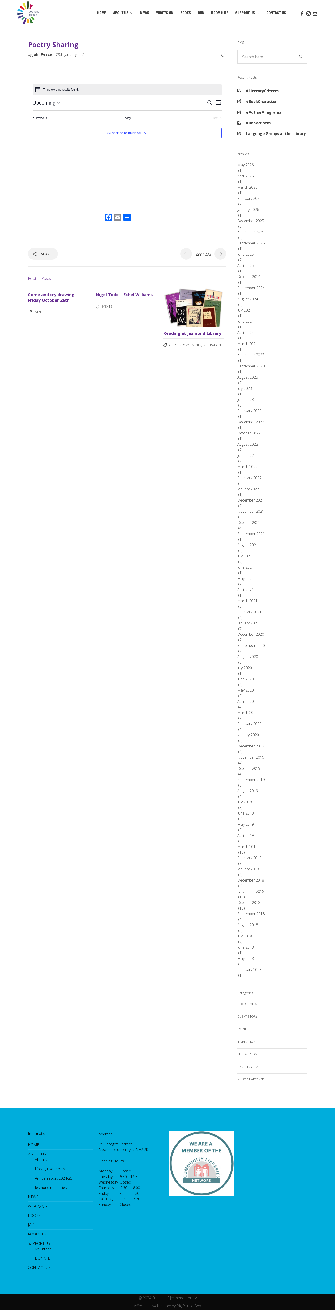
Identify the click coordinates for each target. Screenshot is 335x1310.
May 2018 (245, 958)
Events (39, 312)
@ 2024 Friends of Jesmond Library (167, 1297)
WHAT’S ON (164, 12)
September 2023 (251, 366)
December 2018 (250, 880)
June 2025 (245, 254)
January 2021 (248, 623)
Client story (179, 345)
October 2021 (248, 522)
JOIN (201, 12)
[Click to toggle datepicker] (46, 103)
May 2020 (245, 690)
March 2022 (247, 466)
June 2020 (245, 679)
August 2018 (247, 924)
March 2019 (247, 846)
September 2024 (251, 287)
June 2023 (245, 399)
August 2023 (247, 377)
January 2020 (248, 734)
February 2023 (249, 410)
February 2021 (249, 611)
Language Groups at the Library (276, 133)
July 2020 (244, 667)
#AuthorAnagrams (263, 112)
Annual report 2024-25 (53, 1178)
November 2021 (250, 511)
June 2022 (245, 455)
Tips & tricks (247, 1054)
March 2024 (247, 343)
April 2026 (245, 176)
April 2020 (245, 701)
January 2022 (248, 489)
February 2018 (249, 969)
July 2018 (244, 936)
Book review (247, 1004)
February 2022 (249, 477)
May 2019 (245, 824)
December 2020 (250, 634)
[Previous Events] (40, 118)
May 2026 (245, 164)
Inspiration (212, 345)
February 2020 (249, 723)
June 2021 (245, 567)
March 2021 (247, 600)
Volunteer (43, 1249)
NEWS (144, 12)
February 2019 (249, 857)
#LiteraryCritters (262, 90)
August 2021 (247, 544)
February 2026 (249, 198)
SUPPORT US (245, 12)
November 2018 (250, 891)
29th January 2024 (71, 54)
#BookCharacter (261, 101)
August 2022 (247, 444)
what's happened (251, 1079)
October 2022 (248, 433)
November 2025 (250, 231)
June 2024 (245, 321)
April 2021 (245, 589)
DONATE (42, 1258)
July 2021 (244, 556)
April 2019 (245, 835)
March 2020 (247, 712)
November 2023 (250, 354)
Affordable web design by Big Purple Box (167, 1305)
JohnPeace (43, 54)
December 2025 (250, 220)
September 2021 (251, 533)
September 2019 (251, 779)
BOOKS (185, 12)
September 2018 (251, 913)
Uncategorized (250, 1067)
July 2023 (244, 388)
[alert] (127, 89)
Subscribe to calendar (124, 133)
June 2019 (245, 813)
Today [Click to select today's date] (127, 118)
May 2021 (245, 578)
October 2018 (248, 902)
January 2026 (248, 209)
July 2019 (244, 801)
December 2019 (250, 746)
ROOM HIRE (219, 12)
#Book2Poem (258, 123)
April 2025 (245, 265)
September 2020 (251, 645)
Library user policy (50, 1168)
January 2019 (248, 869)
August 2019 (247, 790)
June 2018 (245, 947)
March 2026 (247, 187)
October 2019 (248, 768)
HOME (101, 12)
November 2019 (250, 757)
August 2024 (247, 299)
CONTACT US (276, 12)
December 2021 (250, 500)
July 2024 (244, 310)
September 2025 (251, 243)
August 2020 (247, 656)
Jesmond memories (51, 1187)
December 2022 (250, 421)
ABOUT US (120, 12)
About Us (42, 1159)
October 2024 (248, 276)
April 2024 (245, 332)
